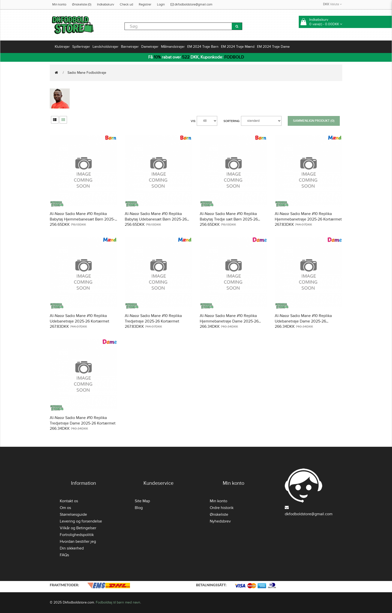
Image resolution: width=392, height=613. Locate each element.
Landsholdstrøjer (105, 46)
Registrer (145, 4)
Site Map (142, 501)
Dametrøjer (149, 46)
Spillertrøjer (81, 46)
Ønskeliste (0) (81, 4)
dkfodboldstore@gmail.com (191, 4)
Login (161, 4)
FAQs (64, 555)
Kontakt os (69, 501)
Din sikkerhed (72, 548)
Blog (139, 507)
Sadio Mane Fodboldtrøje (87, 72)
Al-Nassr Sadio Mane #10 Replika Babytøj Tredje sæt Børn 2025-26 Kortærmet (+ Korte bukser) (229, 219)
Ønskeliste (219, 514)
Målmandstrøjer (173, 46)
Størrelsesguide (73, 514)
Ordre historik (222, 507)
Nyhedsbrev (220, 521)
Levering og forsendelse (81, 521)
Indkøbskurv (105, 4)
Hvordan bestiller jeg (78, 541)
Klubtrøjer (62, 46)
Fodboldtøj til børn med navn (118, 602)
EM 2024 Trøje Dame (273, 46)
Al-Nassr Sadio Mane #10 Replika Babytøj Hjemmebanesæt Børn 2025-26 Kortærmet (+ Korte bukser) (82, 219)
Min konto (59, 4)
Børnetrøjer (130, 46)
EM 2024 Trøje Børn (202, 46)
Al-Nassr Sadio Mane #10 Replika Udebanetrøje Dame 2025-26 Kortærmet (303, 321)
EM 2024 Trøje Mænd (237, 46)
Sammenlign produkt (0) (313, 121)
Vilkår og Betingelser (78, 528)
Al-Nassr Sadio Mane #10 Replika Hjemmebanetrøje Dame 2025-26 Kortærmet (229, 321)
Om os (65, 507)
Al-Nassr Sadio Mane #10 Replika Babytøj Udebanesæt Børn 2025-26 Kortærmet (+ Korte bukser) (156, 219)
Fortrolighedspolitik (77, 534)
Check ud (126, 4)
